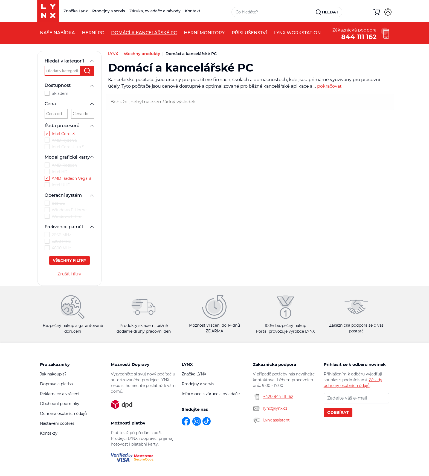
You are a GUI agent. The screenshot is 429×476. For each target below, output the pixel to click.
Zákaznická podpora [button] (274, 364)
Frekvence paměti (69, 226)
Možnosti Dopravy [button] (130, 364)
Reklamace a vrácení (59, 393)
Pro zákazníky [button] (55, 364)
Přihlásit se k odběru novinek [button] (355, 364)
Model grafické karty (69, 157)
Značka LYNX (194, 374)
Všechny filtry (69, 260)
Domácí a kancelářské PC (144, 32)
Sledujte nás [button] (195, 409)
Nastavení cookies (57, 423)
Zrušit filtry (69, 274)
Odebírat (338, 412)
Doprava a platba (56, 383)
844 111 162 (358, 36)
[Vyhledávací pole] (274, 12)
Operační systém (69, 195)
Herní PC (93, 32)
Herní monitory (204, 32)
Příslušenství (249, 32)
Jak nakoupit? (53, 374)
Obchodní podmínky (59, 403)
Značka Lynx (75, 10)
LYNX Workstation (297, 32)
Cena (69, 103)
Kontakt (192, 10)
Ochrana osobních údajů (63, 413)
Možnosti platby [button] (128, 423)
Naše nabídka (57, 32)
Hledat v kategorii (69, 61)
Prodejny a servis (108, 10)
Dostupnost (69, 85)
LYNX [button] (187, 364)
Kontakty (48, 433)
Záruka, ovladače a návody (155, 10)
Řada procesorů (69, 125)
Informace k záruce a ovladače (211, 393)
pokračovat (329, 86)
